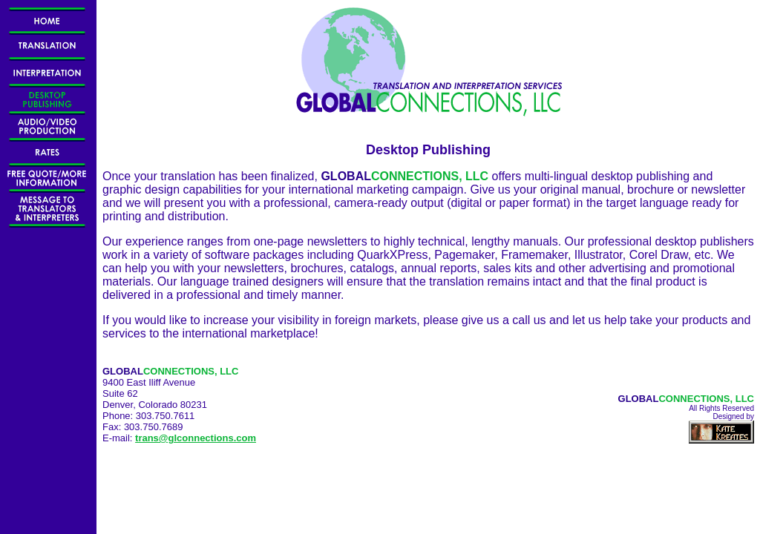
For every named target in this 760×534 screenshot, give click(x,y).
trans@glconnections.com (195, 438)
